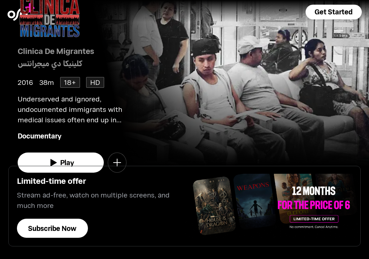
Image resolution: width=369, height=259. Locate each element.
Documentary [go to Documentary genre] (40, 136)
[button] (334, 12)
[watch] (61, 163)
